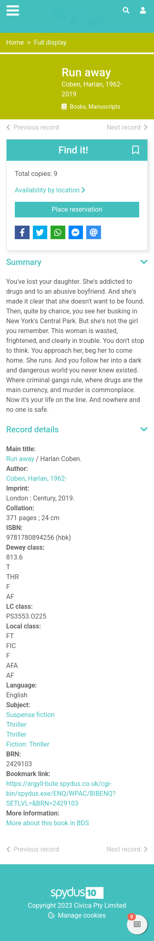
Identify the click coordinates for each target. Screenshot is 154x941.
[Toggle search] (126, 10)
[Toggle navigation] (13, 9)
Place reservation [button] (95, 208)
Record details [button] (32, 429)
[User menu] (143, 10)
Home (15, 42)
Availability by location (50, 190)
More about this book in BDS (47, 823)
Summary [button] (23, 262)
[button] (135, 150)
